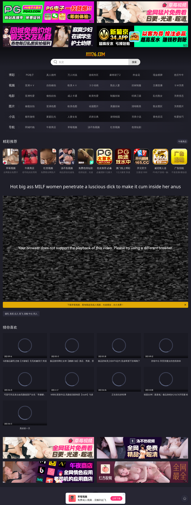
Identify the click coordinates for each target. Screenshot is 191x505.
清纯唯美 (136, 106)
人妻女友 (72, 116)
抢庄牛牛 (179, 74)
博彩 (12, 75)
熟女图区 (157, 106)
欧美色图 (72, 106)
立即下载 (116, 498)
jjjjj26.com (95, 54)
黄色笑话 (157, 116)
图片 (12, 106)
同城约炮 (30, 127)
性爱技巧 (179, 116)
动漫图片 (93, 106)
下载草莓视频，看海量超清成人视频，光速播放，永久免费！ (127, 305)
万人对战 (72, 74)
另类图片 (179, 106)
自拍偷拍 (51, 85)
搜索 (134, 62)
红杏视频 (115, 127)
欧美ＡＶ (72, 85)
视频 (12, 85)
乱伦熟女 (157, 95)
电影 (12, 96)
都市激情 (30, 116)
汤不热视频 (94, 127)
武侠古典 (93, 116)
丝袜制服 (136, 85)
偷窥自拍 (30, 106)
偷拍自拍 (51, 95)
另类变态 (179, 95)
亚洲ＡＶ (30, 85)
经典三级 (136, 95)
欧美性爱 (93, 95)
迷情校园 (115, 116)
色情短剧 (136, 127)
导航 (12, 127)
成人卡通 (72, 95)
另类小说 (136, 116)
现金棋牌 (157, 74)
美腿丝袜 (115, 106)
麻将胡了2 (115, 74)
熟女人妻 (115, 85)
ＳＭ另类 (179, 85)
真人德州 (51, 74)
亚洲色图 (51, 106)
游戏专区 (93, 74)
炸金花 (136, 74)
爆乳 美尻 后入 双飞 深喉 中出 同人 (21, 313)
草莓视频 (72, 127)
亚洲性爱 (30, 95)
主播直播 (157, 85)
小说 (12, 117)
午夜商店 (51, 127)
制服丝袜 (115, 95)
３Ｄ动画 (93, 85)
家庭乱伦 (51, 116)
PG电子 (30, 74)
